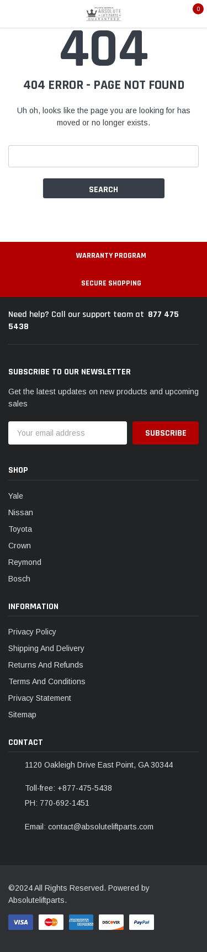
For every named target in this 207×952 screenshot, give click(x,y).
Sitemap (22, 714)
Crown (19, 545)
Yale (15, 495)
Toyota (20, 529)
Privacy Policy (32, 631)
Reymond (24, 562)
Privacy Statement (39, 698)
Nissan (20, 512)
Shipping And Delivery (46, 648)
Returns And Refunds (45, 664)
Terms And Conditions (47, 681)
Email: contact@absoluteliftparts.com (89, 826)
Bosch (19, 578)
